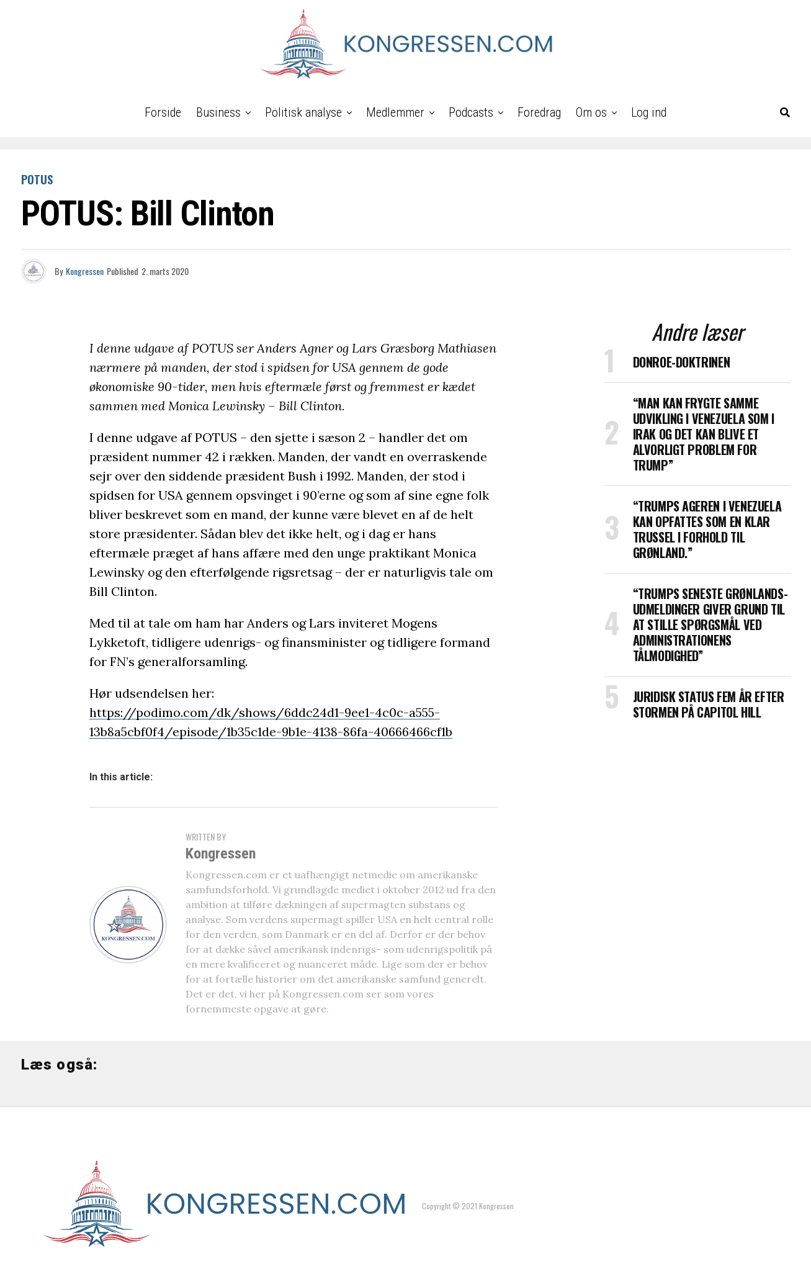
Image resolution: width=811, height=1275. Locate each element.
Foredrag (539, 112)
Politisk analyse (303, 112)
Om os (591, 112)
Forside (163, 112)
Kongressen (85, 270)
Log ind (648, 112)
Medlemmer (395, 112)
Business (218, 112)
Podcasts (471, 112)
